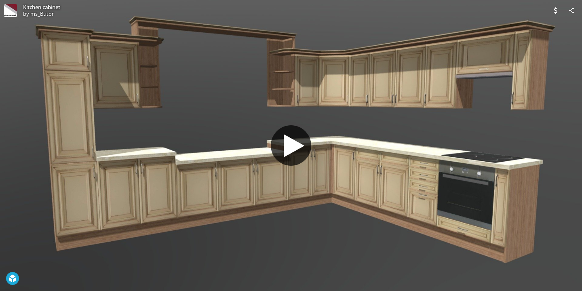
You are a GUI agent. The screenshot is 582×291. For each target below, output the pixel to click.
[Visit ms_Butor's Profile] (10, 10)
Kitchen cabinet (41, 7)
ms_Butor (42, 13)
